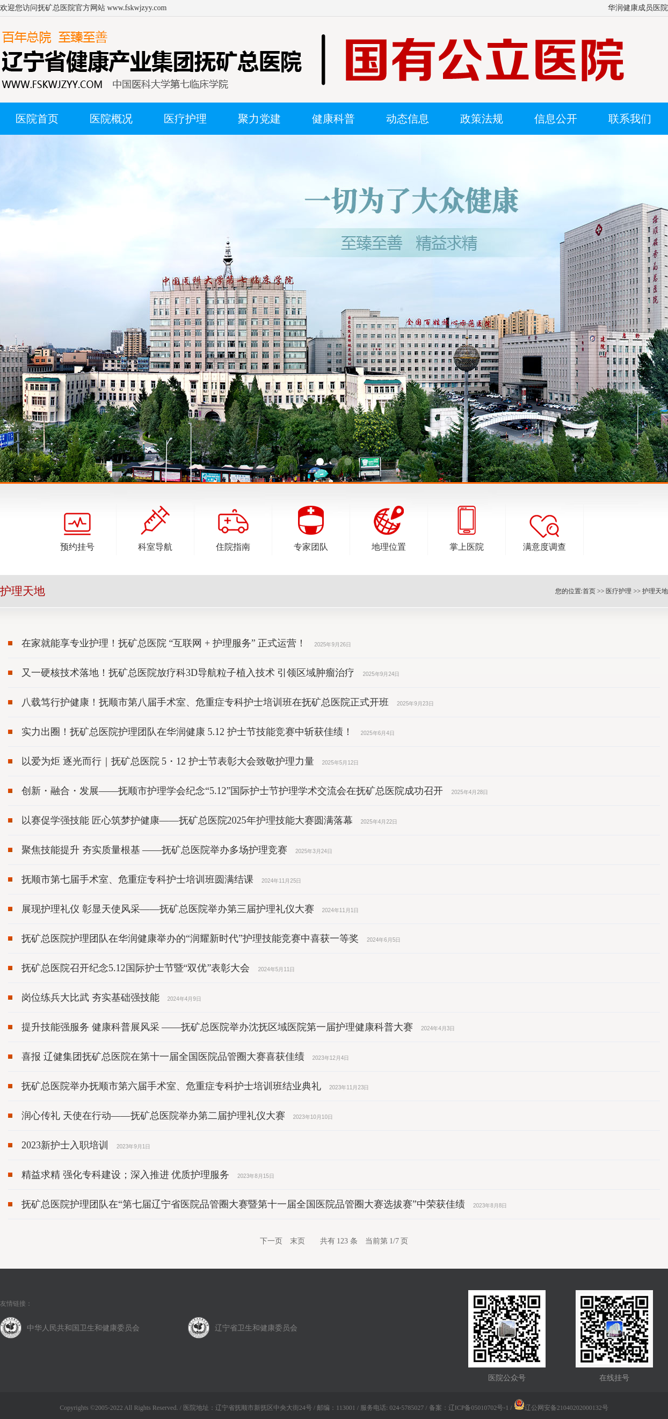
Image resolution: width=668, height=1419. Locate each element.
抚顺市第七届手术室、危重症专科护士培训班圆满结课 (137, 879)
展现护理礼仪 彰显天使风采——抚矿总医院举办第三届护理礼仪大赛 (167, 909)
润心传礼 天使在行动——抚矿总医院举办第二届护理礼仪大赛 (153, 1115)
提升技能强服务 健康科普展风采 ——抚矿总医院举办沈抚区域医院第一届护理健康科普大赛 (217, 1027)
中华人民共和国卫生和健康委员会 (83, 1328)
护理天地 (655, 591)
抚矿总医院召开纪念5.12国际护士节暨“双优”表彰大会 (135, 968)
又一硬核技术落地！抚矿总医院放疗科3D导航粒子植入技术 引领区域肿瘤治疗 (188, 672)
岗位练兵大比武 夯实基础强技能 (90, 997)
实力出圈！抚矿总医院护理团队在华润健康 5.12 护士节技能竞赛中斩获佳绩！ (187, 731)
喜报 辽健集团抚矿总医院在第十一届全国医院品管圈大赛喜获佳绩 (162, 1056)
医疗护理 (618, 591)
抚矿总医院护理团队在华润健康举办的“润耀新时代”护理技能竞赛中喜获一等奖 (190, 938)
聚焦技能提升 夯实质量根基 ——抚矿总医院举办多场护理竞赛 (154, 850)
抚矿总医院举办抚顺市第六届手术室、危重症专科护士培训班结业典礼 (171, 1086)
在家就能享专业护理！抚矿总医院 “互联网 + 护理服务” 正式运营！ (163, 643)
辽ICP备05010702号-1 (478, 1407)
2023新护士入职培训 (64, 1145)
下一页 (271, 1241)
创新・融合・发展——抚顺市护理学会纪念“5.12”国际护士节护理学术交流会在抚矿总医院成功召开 (232, 790)
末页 (297, 1241)
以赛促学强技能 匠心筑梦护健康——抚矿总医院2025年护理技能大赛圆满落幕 (187, 820)
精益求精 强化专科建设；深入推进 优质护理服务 (125, 1174)
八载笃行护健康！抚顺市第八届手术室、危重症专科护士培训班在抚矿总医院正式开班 (205, 702)
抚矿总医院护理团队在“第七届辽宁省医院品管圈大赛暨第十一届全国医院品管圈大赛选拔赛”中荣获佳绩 (243, 1204)
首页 (589, 591)
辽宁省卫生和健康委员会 (256, 1328)
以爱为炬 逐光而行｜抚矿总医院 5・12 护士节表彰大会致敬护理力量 (167, 761)
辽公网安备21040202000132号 (561, 1407)
